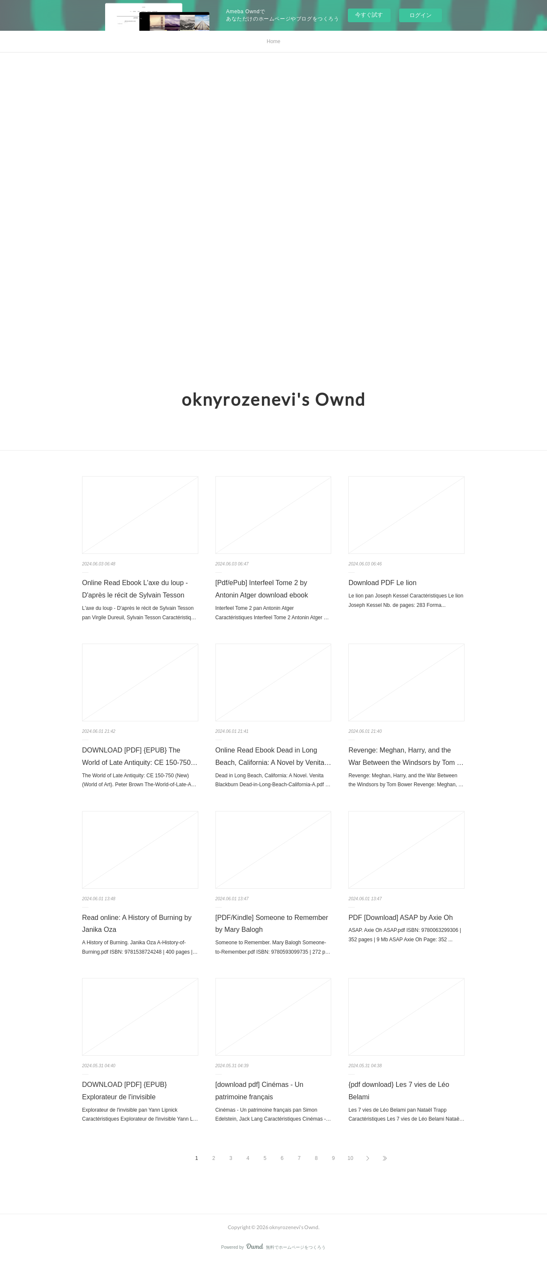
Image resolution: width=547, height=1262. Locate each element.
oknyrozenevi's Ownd (274, 399)
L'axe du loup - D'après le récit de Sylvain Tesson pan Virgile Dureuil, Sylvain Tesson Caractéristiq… (139, 613)
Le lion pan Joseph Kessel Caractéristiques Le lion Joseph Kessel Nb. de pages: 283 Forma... (405, 600)
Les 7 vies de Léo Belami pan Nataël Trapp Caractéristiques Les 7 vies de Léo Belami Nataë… (406, 1114)
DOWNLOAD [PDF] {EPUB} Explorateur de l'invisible (124, 1091)
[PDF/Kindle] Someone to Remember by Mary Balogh (271, 924)
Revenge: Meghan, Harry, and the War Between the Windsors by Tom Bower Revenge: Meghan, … (405, 780)
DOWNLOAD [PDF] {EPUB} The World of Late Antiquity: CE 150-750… (139, 756)
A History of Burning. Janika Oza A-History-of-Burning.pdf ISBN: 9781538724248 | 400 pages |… (139, 947)
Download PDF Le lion (382, 582)
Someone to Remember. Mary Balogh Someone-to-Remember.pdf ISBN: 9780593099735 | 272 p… (272, 947)
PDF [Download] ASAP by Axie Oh (400, 917)
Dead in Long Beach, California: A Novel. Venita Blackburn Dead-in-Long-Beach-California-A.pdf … (272, 780)
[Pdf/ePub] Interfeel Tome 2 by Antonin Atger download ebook (261, 589)
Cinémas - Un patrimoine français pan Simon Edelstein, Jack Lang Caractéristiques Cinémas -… (273, 1114)
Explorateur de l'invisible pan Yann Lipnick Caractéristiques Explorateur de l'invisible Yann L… (140, 1114)
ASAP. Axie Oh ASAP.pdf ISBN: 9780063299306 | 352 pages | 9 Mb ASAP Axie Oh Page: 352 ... (404, 935)
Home (273, 41)
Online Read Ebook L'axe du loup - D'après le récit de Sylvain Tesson (135, 589)
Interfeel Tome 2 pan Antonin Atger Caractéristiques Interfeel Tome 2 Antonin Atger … (272, 613)
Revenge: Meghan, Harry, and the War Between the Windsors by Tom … (405, 756)
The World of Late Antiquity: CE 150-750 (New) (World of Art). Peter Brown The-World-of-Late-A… (139, 780)
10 (350, 1158)
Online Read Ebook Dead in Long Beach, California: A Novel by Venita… (273, 756)
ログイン (420, 15)
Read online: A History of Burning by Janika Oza (136, 924)
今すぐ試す (369, 15)
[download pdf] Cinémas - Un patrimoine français (259, 1091)
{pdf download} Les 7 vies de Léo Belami (398, 1091)
